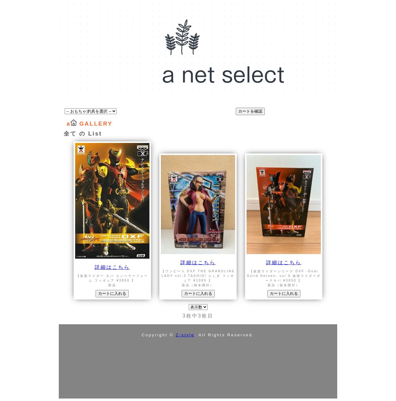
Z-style (185, 335)
